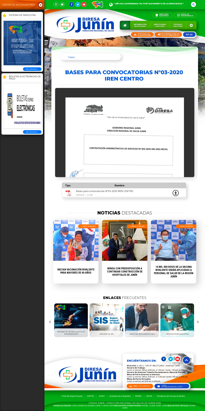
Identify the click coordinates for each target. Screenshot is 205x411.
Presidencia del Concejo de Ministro (171, 396)
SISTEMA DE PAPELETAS (22, 15)
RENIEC (138, 396)
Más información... (32, 69)
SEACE (149, 396)
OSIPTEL (91, 396)
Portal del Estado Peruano (72, 396)
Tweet (71, 57)
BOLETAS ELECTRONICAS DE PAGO (25, 77)
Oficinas (177, 25)
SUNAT (102, 396)
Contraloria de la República (120, 396)
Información (140, 25)
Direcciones (160, 25)
